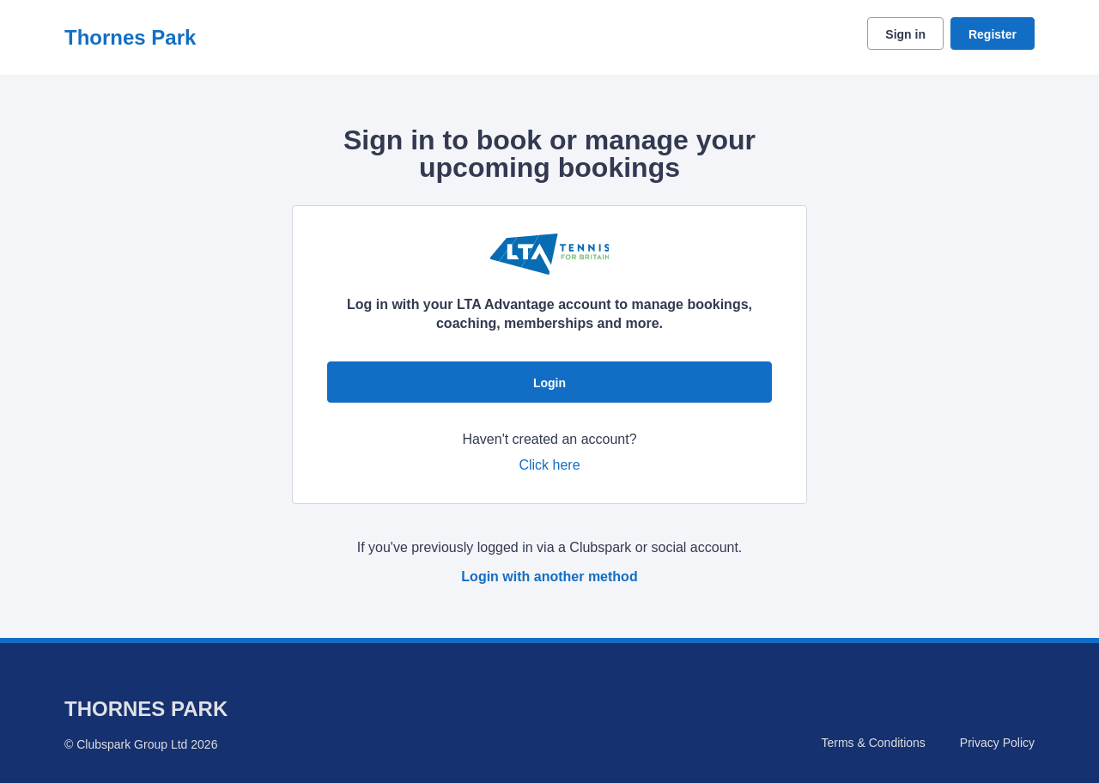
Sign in (905, 34)
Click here (549, 465)
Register (992, 34)
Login (549, 383)
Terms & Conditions (873, 743)
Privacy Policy (997, 743)
